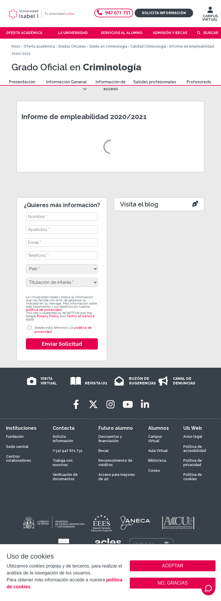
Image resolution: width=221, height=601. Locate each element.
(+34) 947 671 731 (68, 451)
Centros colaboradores (18, 458)
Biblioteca (157, 461)
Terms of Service (80, 316)
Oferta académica (39, 46)
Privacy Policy (48, 316)
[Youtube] (128, 404)
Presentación (22, 82)
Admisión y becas (170, 33)
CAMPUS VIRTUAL (210, 15)
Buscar (210, 33)
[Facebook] (76, 404)
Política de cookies (192, 477)
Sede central (17, 447)
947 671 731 (114, 13)
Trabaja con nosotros (63, 463)
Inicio (16, 46)
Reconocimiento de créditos (115, 463)
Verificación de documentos (65, 477)
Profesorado (198, 82)
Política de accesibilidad (194, 449)
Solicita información (164, 13)
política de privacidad (43, 310)
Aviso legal (192, 437)
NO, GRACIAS (173, 583)
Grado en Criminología (108, 46)
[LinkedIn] (145, 404)
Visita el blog (139, 204)
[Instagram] (110, 404)
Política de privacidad (192, 463)
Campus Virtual (155, 439)
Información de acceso (110, 85)
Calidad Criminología (148, 46)
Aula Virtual (158, 451)
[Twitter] (93, 404)
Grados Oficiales (72, 46)
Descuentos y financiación (110, 439)
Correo (154, 471)
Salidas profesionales (154, 82)
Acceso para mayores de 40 (116, 477)
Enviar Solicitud (62, 344)
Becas (103, 451)
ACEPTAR (172, 566)
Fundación (15, 437)
